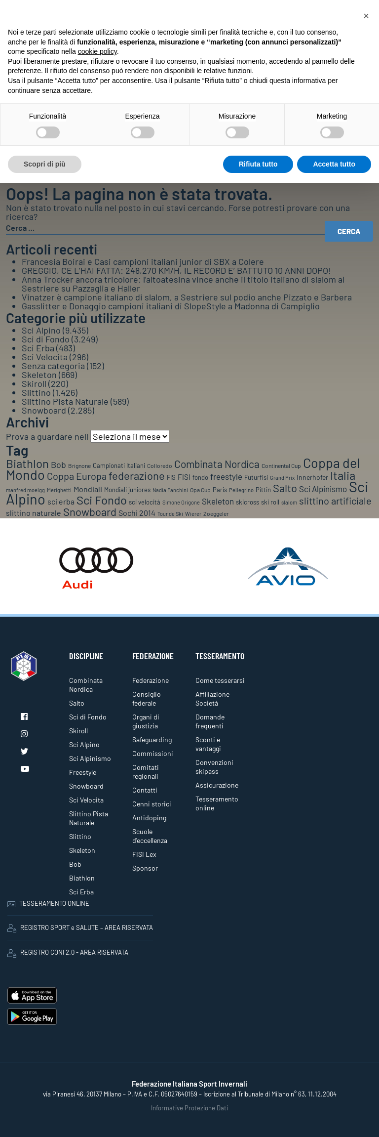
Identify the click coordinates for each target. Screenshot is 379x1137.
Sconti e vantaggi (208, 744)
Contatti (144, 790)
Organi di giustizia (145, 721)
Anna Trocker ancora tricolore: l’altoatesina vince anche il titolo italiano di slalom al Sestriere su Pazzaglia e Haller (183, 284)
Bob (75, 864)
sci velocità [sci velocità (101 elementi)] (144, 502)
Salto (76, 703)
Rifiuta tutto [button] (258, 164)
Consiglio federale (146, 698)
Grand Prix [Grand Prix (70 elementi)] (282, 477)
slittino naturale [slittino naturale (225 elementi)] (33, 512)
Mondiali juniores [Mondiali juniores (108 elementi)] (127, 490)
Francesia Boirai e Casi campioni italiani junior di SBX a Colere (143, 261)
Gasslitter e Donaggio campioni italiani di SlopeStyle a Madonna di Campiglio (171, 305)
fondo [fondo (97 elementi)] (200, 477)
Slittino (36, 392)
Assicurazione (216, 785)
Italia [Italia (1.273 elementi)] (342, 475)
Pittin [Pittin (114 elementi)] (263, 490)
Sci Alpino (41, 330)
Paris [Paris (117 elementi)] (220, 490)
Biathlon (82, 878)
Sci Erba (38, 347)
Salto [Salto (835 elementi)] (285, 487)
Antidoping (149, 817)
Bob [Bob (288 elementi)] (58, 464)
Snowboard (44, 410)
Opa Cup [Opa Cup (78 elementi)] (200, 489)
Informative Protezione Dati (189, 1108)
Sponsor (145, 868)
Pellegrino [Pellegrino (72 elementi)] (241, 490)
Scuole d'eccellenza (149, 835)
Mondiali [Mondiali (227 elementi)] (88, 489)
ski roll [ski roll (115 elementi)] (270, 502)
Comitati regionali (145, 771)
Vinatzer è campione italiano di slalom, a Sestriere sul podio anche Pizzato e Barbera (187, 297)
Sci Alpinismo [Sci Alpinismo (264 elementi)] (323, 489)
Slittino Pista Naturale (65, 401)
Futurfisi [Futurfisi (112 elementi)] (256, 477)
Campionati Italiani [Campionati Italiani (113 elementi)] (119, 465)
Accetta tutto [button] (334, 164)
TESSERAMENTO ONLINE (48, 903)
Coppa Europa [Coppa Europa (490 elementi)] (77, 476)
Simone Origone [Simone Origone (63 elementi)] (181, 502)
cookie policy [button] (97, 51)
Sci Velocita (45, 356)
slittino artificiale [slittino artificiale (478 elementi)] (335, 500)
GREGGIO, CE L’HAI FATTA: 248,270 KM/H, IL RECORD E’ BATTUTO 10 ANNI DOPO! (176, 270)
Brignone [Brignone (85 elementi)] (79, 465)
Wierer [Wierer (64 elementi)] (193, 513)
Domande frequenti (210, 721)
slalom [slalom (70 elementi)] (289, 502)
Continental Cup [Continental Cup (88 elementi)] (281, 465)
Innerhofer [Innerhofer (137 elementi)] (312, 477)
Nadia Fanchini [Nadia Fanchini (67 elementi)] (170, 490)
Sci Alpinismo (90, 758)
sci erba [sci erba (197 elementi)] (61, 501)
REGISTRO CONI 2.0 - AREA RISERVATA (67, 952)
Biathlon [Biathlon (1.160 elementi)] (27, 463)
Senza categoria (53, 365)
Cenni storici (151, 804)
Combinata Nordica (86, 684)
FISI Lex (144, 854)
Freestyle (82, 772)
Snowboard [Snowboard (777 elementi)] (89, 511)
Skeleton (39, 374)
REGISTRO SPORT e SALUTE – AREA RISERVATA (80, 928)
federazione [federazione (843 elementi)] (137, 475)
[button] (366, 16)
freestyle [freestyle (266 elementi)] (226, 476)
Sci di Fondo (46, 339)
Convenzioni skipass (214, 766)
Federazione (150, 680)
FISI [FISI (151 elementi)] (184, 476)
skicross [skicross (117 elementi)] (247, 502)
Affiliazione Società (212, 698)
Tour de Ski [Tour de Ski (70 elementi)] (170, 513)
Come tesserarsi (220, 680)
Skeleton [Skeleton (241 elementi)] (218, 501)
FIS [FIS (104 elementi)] (171, 477)
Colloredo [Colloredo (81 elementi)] (159, 465)
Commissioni (152, 753)
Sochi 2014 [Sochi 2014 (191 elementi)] (136, 512)
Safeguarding (152, 739)
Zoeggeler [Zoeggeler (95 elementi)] (215, 513)
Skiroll (34, 383)
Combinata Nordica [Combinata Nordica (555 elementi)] (217, 464)
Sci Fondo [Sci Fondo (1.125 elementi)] (101, 500)
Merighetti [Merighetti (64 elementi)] (59, 490)
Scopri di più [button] (45, 164)
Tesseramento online (216, 803)
